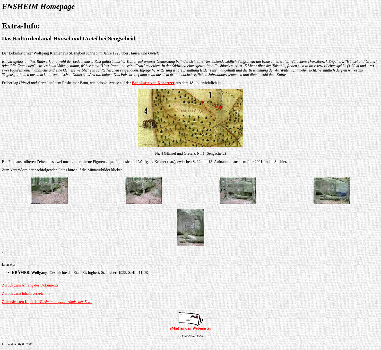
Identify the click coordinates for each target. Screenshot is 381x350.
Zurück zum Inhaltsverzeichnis (26, 293)
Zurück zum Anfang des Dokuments (30, 285)
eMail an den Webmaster (190, 328)
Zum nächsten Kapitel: (47, 302)
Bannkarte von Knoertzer (153, 83)
